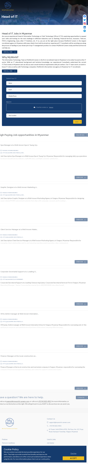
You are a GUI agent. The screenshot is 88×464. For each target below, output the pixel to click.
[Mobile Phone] (44, 96)
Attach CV (8, 102)
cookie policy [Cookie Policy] (45, 459)
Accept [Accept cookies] (73, 458)
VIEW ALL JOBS (9, 52)
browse (51, 107)
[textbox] (44, 83)
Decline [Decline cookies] (73, 453)
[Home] (8, 6)
